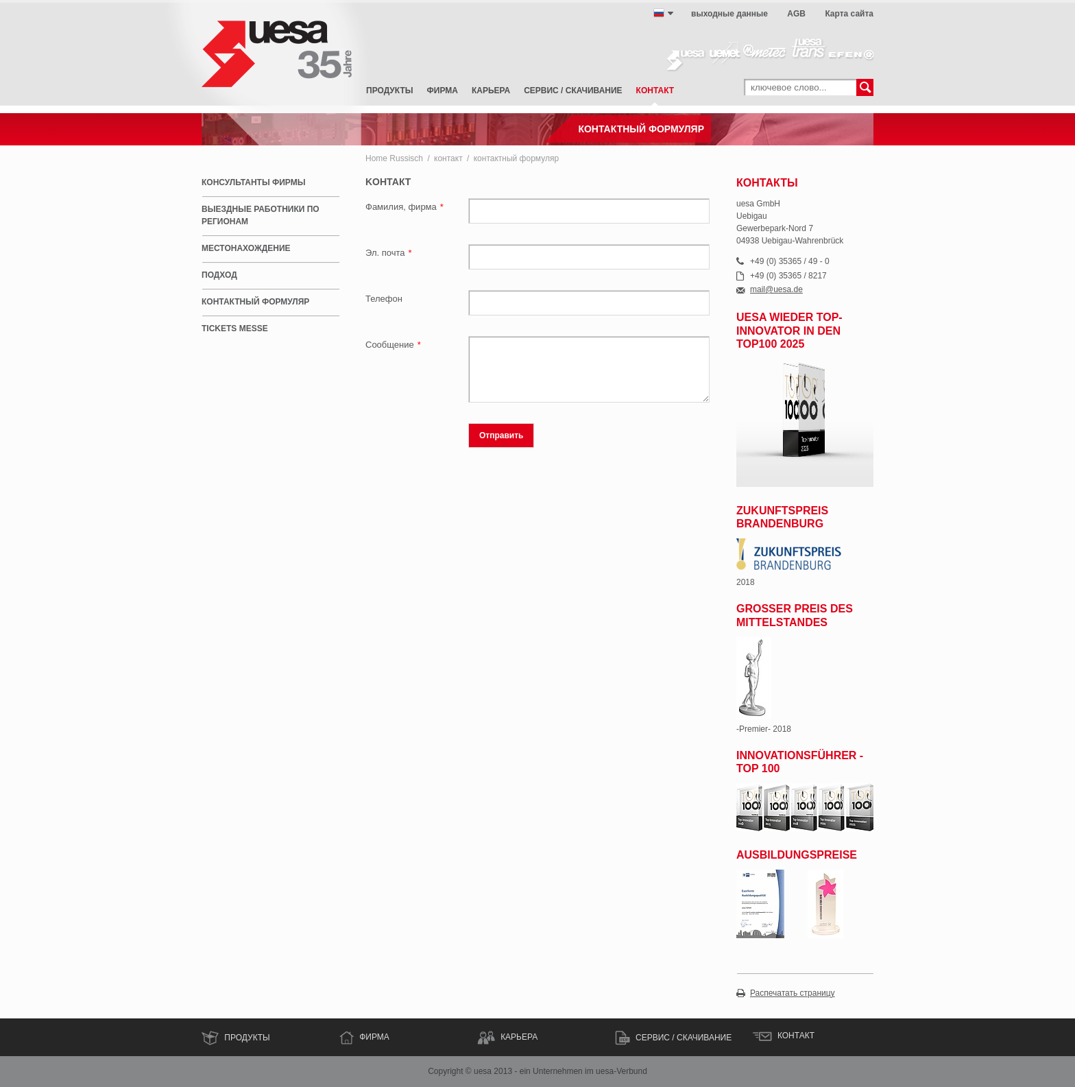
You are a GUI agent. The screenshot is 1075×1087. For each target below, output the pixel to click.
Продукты (389, 90)
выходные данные (729, 14)
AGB (796, 14)
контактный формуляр (516, 158)
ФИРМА (374, 1037)
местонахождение (246, 248)
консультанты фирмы (253, 182)
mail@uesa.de (776, 290)
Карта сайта (849, 14)
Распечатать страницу (792, 993)
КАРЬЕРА (519, 1037)
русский (658, 13)
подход (219, 275)
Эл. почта (388, 253)
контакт (655, 90)
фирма (442, 90)
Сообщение (393, 344)
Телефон (383, 299)
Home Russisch (394, 158)
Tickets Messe (235, 328)
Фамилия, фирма (404, 207)
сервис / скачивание (573, 90)
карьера (491, 90)
